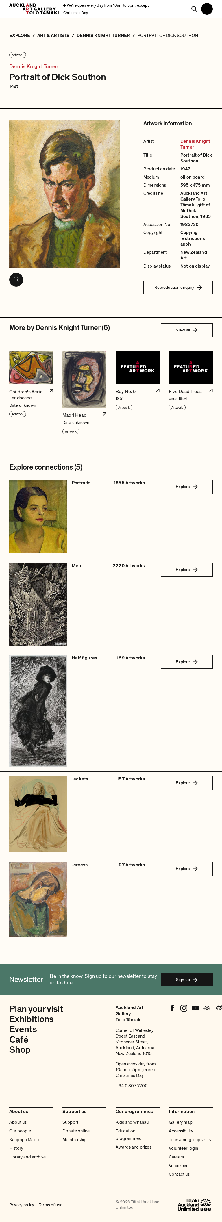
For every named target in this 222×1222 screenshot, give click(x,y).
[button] (31, 393)
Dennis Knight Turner (33, 67)
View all (186, 330)
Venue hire (179, 1165)
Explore (186, 486)
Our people (20, 1131)
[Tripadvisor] (207, 1008)
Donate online (76, 1131)
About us (18, 1122)
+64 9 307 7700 (132, 1086)
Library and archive (27, 1157)
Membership (74, 1139)
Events (23, 1029)
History (16, 1148)
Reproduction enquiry (178, 287)
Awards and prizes (133, 1147)
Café (18, 1039)
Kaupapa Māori (24, 1139)
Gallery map (181, 1122)
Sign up (186, 979)
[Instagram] (183, 1008)
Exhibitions (31, 1019)
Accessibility (181, 1131)
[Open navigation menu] (207, 9)
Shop (19, 1049)
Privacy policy (21, 1204)
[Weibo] (218, 1008)
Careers (176, 1157)
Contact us (179, 1174)
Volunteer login (183, 1148)
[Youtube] (195, 1008)
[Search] (194, 9)
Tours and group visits (190, 1139)
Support (70, 1122)
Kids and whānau (132, 1122)
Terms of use (50, 1204)
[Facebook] (172, 1008)
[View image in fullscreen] (16, 280)
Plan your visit (36, 1009)
